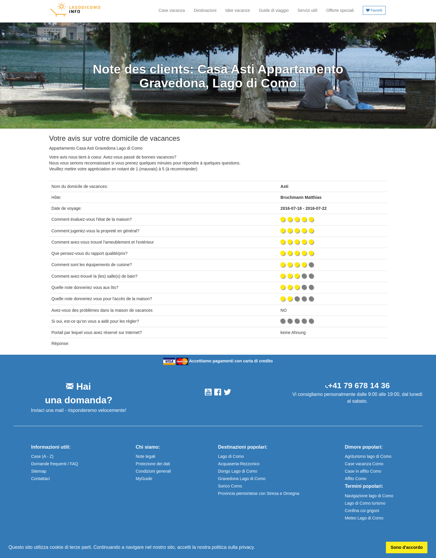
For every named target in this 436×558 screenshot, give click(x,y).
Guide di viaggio (273, 10)
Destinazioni (205, 10)
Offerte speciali (340, 10)
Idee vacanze (237, 10)
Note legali (145, 456)
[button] (257, 548)
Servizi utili (307, 10)
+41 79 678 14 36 (359, 385)
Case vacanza (172, 10)
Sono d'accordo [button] (407, 547)
